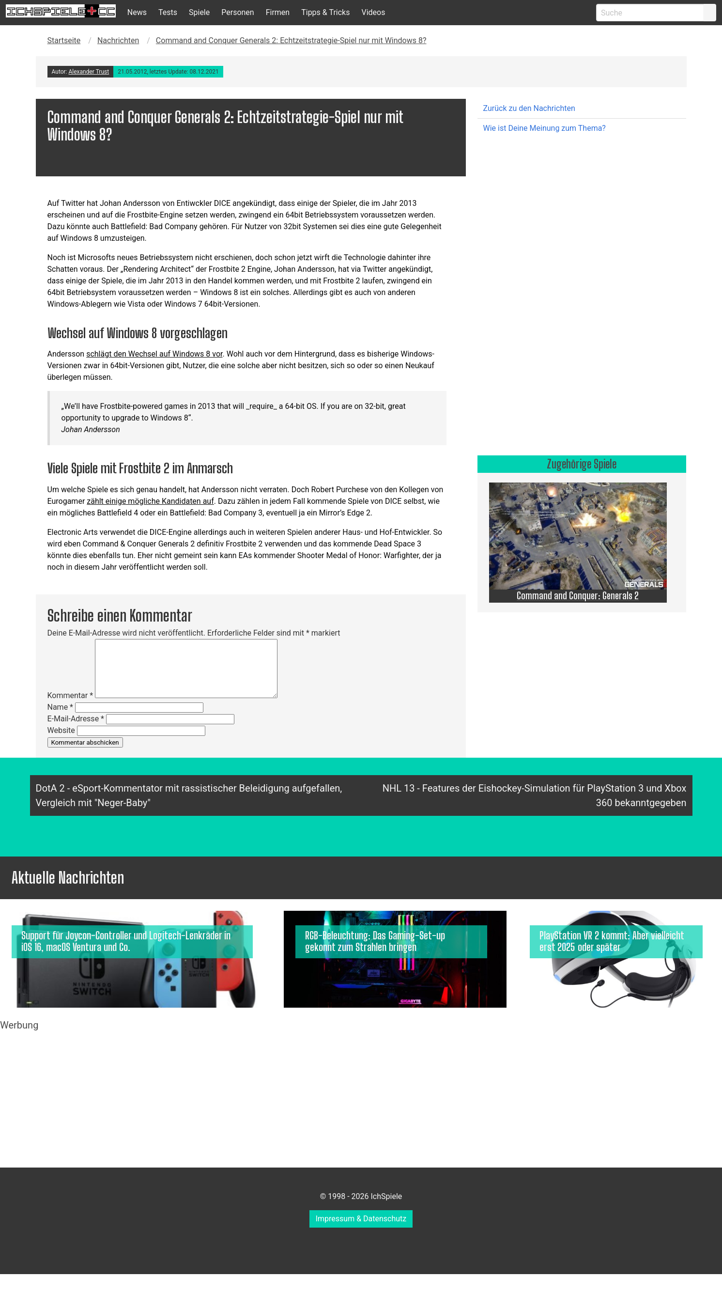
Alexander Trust (88, 71)
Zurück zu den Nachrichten (529, 108)
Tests (167, 12)
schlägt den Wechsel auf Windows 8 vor (154, 353)
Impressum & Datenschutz (361, 1218)
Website (61, 730)
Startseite (64, 40)
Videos (373, 12)
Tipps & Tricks (325, 12)
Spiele (199, 12)
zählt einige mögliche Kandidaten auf (150, 501)
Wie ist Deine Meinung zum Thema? (544, 128)
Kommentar (70, 695)
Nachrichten (118, 40)
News (137, 12)
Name (60, 707)
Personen (237, 12)
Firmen (278, 12)
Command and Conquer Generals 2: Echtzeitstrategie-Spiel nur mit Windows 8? (291, 40)
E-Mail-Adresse (75, 718)
